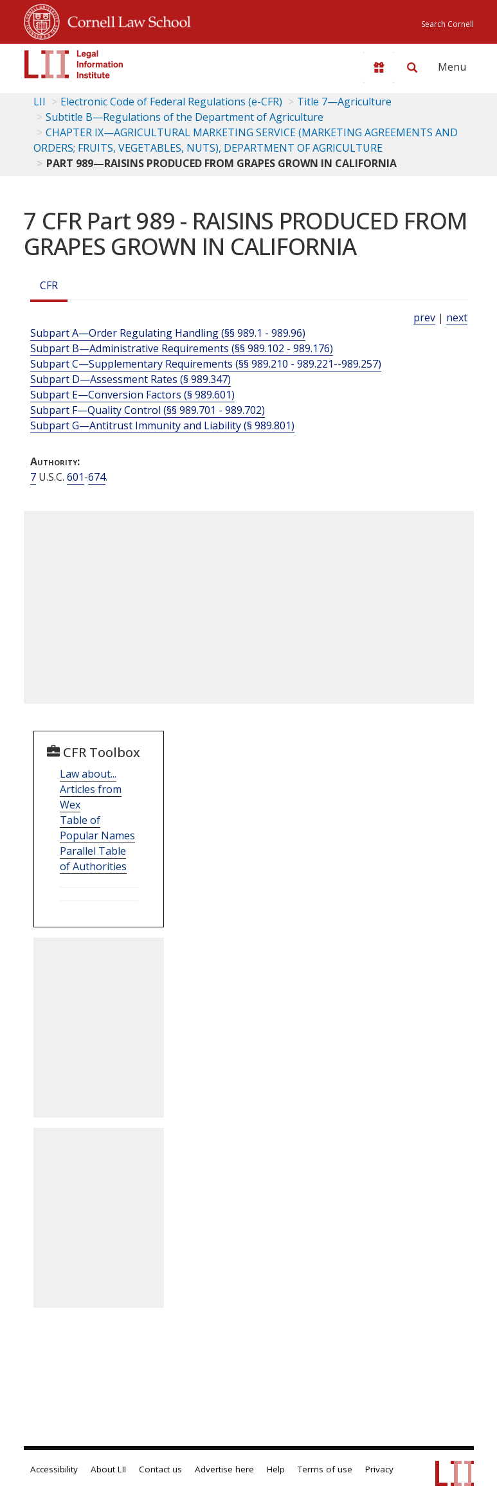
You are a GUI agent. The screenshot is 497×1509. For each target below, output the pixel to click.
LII (39, 101)
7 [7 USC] (33, 477)
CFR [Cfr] (49, 285)
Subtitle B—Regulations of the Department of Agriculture (184, 117)
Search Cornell (447, 24)
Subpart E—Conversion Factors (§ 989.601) (132, 395)
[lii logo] (73, 64)
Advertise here (224, 1469)
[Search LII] (412, 67)
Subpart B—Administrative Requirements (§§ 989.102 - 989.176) (181, 348)
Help (276, 1469)
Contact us (160, 1469)
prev (424, 317)
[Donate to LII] (378, 67)
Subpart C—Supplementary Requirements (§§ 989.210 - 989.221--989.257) (205, 364)
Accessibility (54, 1469)
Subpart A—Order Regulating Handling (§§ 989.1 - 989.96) (167, 333)
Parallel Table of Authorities (93, 858)
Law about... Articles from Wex (91, 789)
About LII (108, 1469)
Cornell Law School (125, 20)
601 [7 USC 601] (75, 477)
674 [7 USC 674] (96, 477)
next (456, 317)
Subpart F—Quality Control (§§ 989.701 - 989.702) (147, 410)
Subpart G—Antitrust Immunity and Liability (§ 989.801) (162, 425)
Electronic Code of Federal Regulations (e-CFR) (171, 101)
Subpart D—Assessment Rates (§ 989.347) (130, 379)
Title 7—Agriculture (344, 101)
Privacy (379, 1469)
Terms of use (325, 1469)
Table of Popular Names (97, 828)
